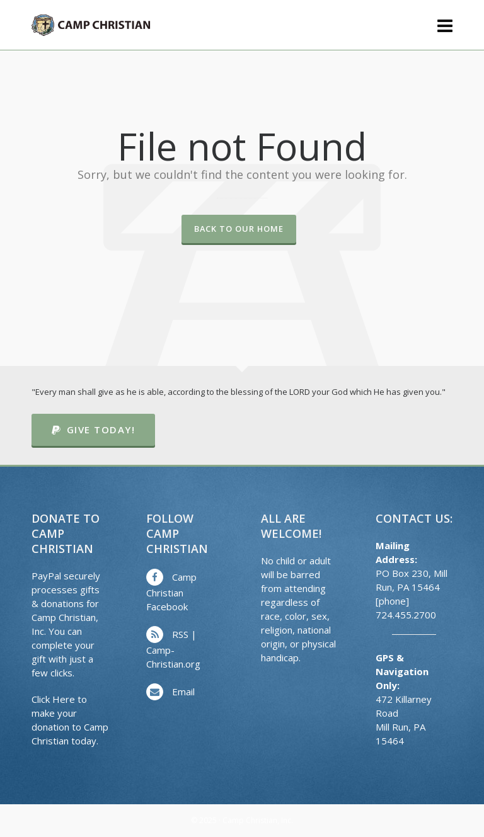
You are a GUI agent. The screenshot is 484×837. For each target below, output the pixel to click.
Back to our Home (239, 228)
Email (183, 691)
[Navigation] (444, 25)
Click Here (53, 699)
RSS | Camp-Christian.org (173, 649)
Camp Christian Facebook (171, 592)
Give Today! (93, 429)
